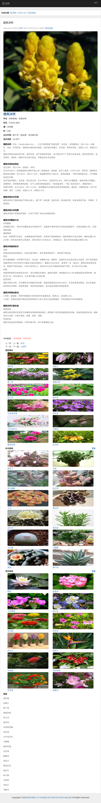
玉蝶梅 (6, 742)
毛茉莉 (6, 780)
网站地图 (31, 797)
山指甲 (24, 346)
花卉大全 (22, 13)
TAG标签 (43, 797)
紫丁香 (6, 708)
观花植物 (32, 13)
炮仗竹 (6, 770)
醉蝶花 (6, 756)
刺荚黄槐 (17, 338)
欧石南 (6, 775)
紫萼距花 (7, 766)
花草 (21, 28)
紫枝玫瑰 (7, 746)
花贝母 (6, 751)
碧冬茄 (6, 732)
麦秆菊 (6, 698)
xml (37, 797)
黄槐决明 (7, 713)
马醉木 (6, 790)
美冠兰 (6, 785)
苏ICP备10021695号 (56, 797)
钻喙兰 (6, 703)
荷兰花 (6, 717)
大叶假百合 (8, 737)
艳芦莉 (6, 722)
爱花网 (6, 3)
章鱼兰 (6, 761)
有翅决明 (27, 338)
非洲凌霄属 (8, 727)
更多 (94, 448)
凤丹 (23, 343)
